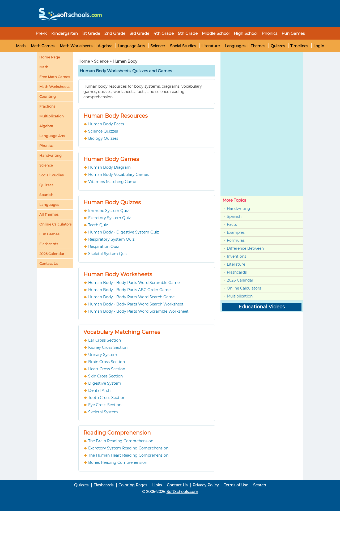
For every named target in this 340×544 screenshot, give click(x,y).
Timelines (299, 46)
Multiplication (51, 116)
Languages (235, 46)
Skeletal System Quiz (108, 253)
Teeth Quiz (98, 225)
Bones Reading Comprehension (117, 462)
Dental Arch (99, 390)
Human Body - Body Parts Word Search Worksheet (136, 304)
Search (259, 485)
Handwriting (50, 155)
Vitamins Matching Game (112, 181)
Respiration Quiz (103, 246)
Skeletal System (103, 412)
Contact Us (177, 485)
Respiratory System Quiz (111, 239)
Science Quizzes (103, 131)
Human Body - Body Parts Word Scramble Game (134, 282)
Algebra (105, 46)
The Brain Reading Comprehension (120, 441)
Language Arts (131, 46)
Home (84, 61)
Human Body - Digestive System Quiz (123, 232)
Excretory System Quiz (109, 217)
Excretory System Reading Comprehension (128, 448)
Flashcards (237, 272)
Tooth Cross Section (106, 397)
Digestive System (104, 383)
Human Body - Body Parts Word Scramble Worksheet (138, 311)
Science (157, 46)
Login (318, 46)
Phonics (46, 145)
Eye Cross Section (104, 404)
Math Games (42, 46)
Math (21, 46)
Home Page (49, 57)
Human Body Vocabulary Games (118, 174)
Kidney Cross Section (108, 347)
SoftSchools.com (182, 491)
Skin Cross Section (105, 376)
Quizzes (278, 46)
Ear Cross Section (104, 340)
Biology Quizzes (103, 138)
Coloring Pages (132, 485)
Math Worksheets (76, 46)
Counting (47, 96)
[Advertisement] (203, 12)
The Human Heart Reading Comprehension (128, 455)
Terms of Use (236, 485)
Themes (258, 46)
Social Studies (183, 46)
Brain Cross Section (106, 361)
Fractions (47, 106)
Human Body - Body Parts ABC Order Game (129, 289)
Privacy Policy (206, 485)
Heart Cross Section (106, 369)
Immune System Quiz (108, 210)
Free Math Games (54, 77)
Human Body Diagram (109, 167)
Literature (210, 46)
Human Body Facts (106, 124)
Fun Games (293, 33)
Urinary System (102, 354)
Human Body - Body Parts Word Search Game (131, 297)
